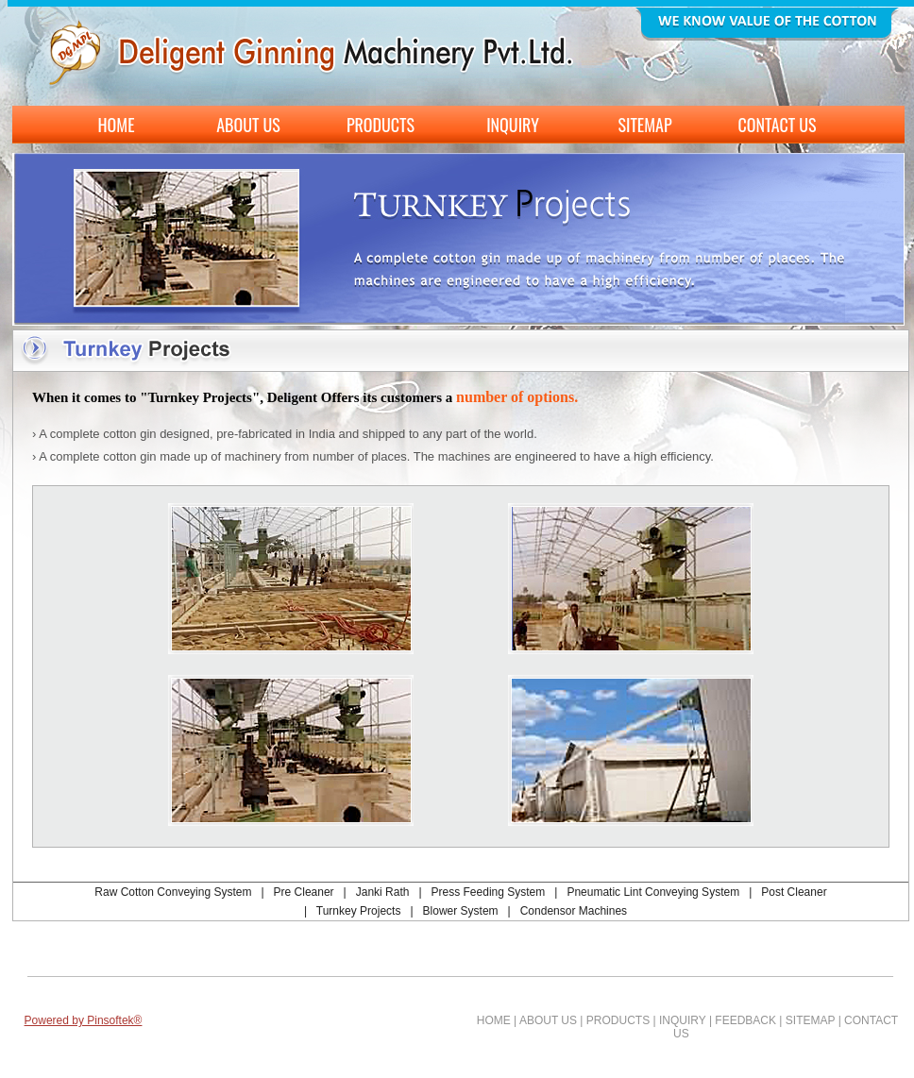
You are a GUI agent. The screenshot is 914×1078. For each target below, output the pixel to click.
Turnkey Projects (358, 911)
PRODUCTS (618, 1020)
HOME (494, 1020)
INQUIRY (682, 1020)
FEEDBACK (745, 1020)
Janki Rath (383, 892)
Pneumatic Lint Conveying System (653, 892)
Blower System (461, 911)
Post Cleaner (793, 892)
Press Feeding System (489, 892)
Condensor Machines (573, 911)
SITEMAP (810, 1020)
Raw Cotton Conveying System (172, 892)
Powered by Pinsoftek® (84, 1020)
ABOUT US (548, 1020)
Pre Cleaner (304, 892)
